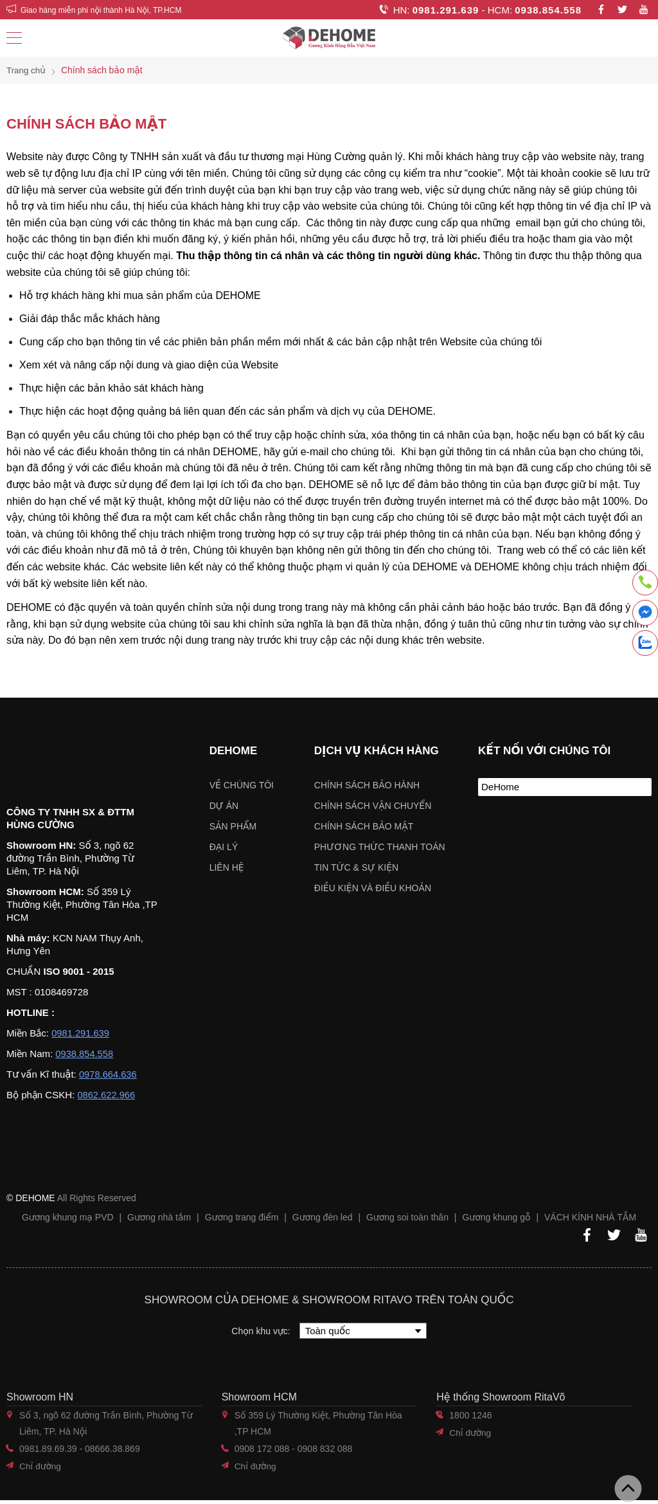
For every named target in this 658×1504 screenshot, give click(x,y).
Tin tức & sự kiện (356, 867)
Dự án (223, 806)
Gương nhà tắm (159, 1221)
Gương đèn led (322, 1221)
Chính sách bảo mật (364, 826)
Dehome (233, 751)
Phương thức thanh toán (379, 847)
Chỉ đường (40, 1470)
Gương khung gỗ (496, 1221)
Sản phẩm (233, 826)
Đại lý (223, 847)
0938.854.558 (548, 10)
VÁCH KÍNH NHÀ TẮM (590, 1221)
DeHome (500, 786)
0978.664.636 (108, 1078)
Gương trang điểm (242, 1221)
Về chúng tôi (241, 785)
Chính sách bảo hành (367, 785)
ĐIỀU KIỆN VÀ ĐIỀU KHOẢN (372, 888)
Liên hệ (226, 867)
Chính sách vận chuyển (373, 806)
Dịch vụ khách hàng (376, 751)
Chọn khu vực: (261, 1335)
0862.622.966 (106, 1098)
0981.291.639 (446, 10)
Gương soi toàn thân (407, 1221)
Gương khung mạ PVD (68, 1221)
